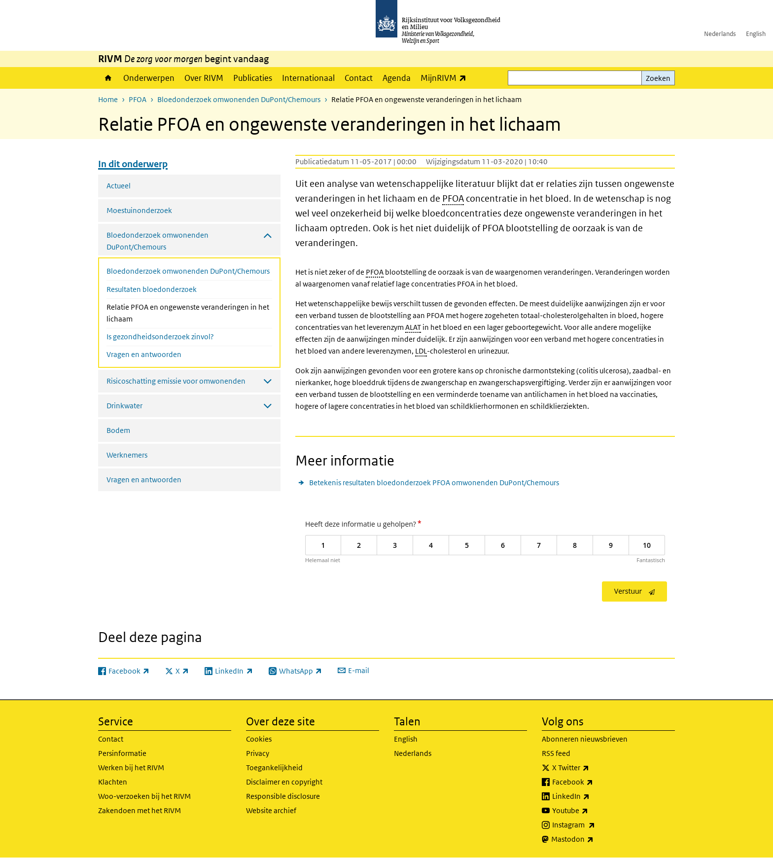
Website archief (271, 810)
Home (108, 78)
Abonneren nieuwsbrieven (585, 739)
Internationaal (308, 77)
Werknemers (126, 455)
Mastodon (594, 839)
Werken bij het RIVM (131, 767)
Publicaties (252, 77)
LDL (421, 351)
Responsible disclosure (283, 796)
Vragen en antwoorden (143, 354)
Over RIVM (203, 77)
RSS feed (556, 753)
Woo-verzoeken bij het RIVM (144, 796)
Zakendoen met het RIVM (139, 810)
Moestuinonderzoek (139, 210)
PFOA (137, 99)
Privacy (257, 753)
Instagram (595, 825)
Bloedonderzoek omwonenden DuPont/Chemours (238, 99)
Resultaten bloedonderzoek (151, 289)
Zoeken (658, 78)
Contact (359, 77)
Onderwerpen (149, 77)
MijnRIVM (446, 78)
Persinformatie (122, 753)
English (756, 34)
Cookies (259, 739)
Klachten (112, 781)
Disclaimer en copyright (284, 781)
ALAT (413, 327)
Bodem (118, 430)
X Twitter (592, 768)
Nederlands (720, 34)
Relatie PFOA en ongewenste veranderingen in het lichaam (187, 312)
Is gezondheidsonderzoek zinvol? (160, 336)
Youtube (592, 811)
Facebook (594, 782)
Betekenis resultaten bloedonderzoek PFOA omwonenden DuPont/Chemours (434, 482)
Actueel (118, 185)
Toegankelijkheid (274, 767)
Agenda (397, 77)
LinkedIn (592, 796)
